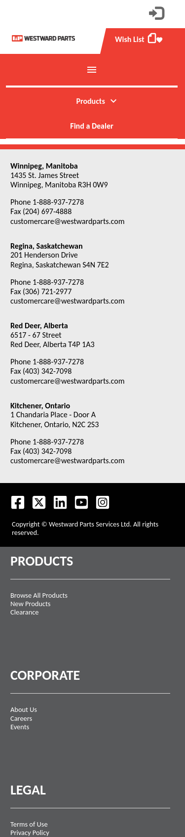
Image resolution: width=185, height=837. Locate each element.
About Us (23, 709)
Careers (21, 718)
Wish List (139, 38)
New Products (30, 603)
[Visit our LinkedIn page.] (60, 502)
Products (97, 101)
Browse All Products (39, 595)
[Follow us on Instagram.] (102, 502)
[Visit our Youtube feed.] (81, 502)
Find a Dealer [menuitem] (91, 126)
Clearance (24, 612)
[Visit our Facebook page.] (17, 502)
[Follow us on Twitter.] (39, 502)
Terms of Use (29, 824)
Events (19, 726)
